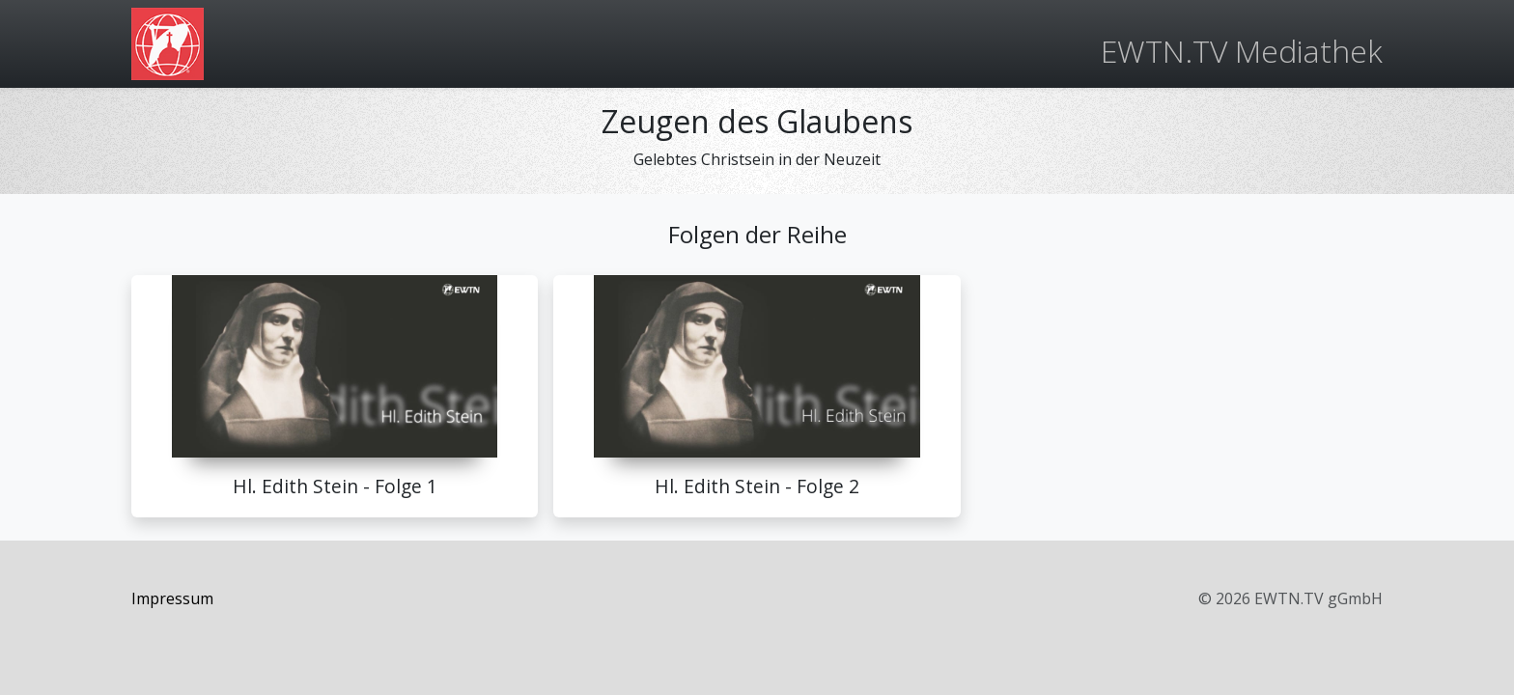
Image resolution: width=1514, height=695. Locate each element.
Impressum (172, 598)
